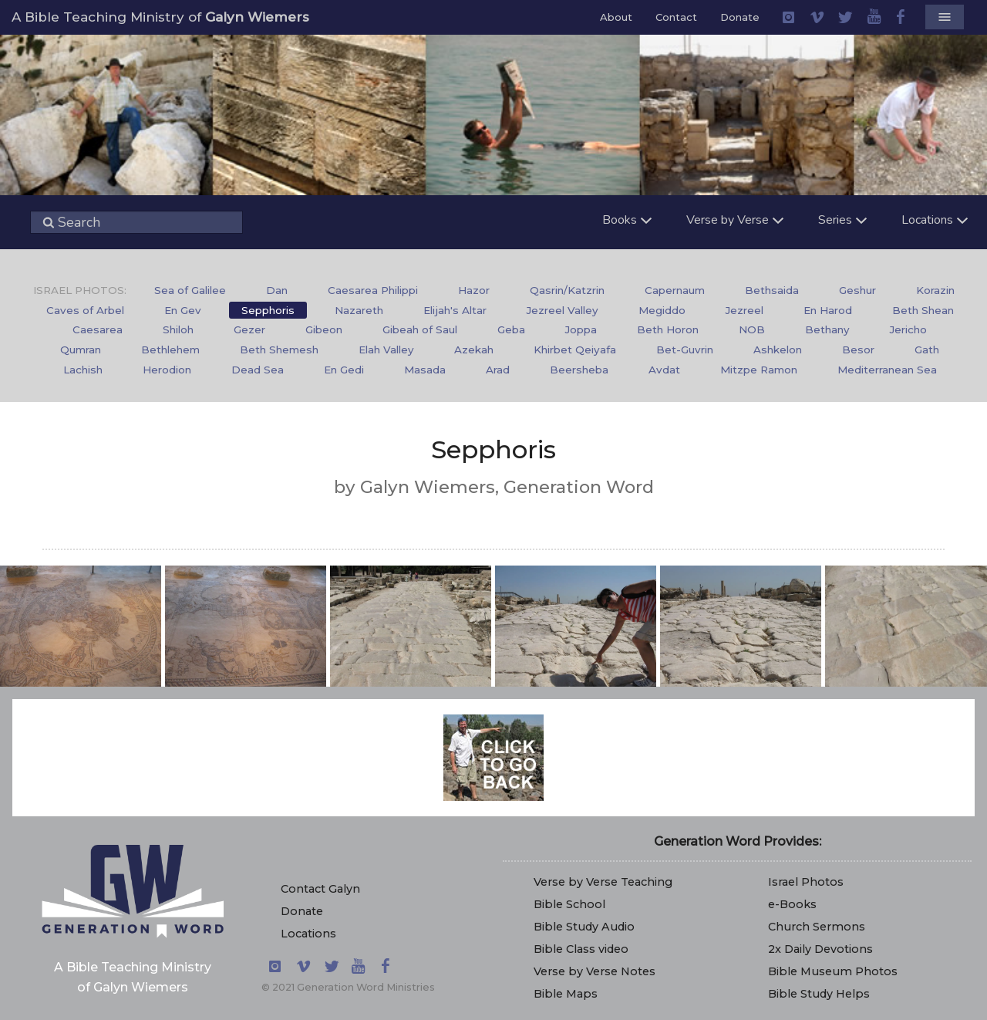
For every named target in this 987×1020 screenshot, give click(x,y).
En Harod (827, 310)
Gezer (249, 329)
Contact (676, 17)
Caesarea (97, 329)
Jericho (908, 329)
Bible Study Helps (819, 994)
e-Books (792, 904)
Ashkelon (777, 349)
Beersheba (579, 369)
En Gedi (344, 369)
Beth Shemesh (279, 349)
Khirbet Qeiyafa (575, 349)
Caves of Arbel (85, 310)
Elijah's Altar (455, 310)
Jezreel (744, 310)
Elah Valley (386, 349)
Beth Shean (923, 310)
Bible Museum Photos (833, 971)
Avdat (664, 369)
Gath (927, 349)
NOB (752, 329)
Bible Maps (566, 994)
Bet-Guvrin (684, 349)
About (616, 17)
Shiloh (178, 329)
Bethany (827, 329)
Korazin (935, 290)
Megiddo (662, 310)
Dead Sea (257, 369)
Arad (498, 369)
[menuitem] (190, 290)
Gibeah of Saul (419, 329)
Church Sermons (816, 927)
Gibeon (323, 329)
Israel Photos (806, 882)
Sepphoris (268, 310)
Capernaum (675, 290)
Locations (308, 934)
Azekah (474, 349)
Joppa (581, 329)
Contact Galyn (320, 889)
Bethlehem (170, 349)
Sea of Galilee (190, 290)
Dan (277, 290)
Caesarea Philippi (373, 290)
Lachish (83, 369)
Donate (740, 17)
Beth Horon (668, 329)
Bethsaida (772, 290)
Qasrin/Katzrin (567, 290)
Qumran (80, 349)
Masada (425, 369)
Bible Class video (581, 949)
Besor (858, 349)
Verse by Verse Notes (594, 971)
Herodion (167, 369)
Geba (511, 329)
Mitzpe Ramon (758, 369)
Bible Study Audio (584, 927)
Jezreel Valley (562, 310)
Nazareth (359, 310)
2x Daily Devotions (820, 949)
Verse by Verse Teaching (603, 882)
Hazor (474, 290)
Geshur (857, 290)
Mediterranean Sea (887, 369)
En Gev (182, 310)
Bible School (569, 904)
